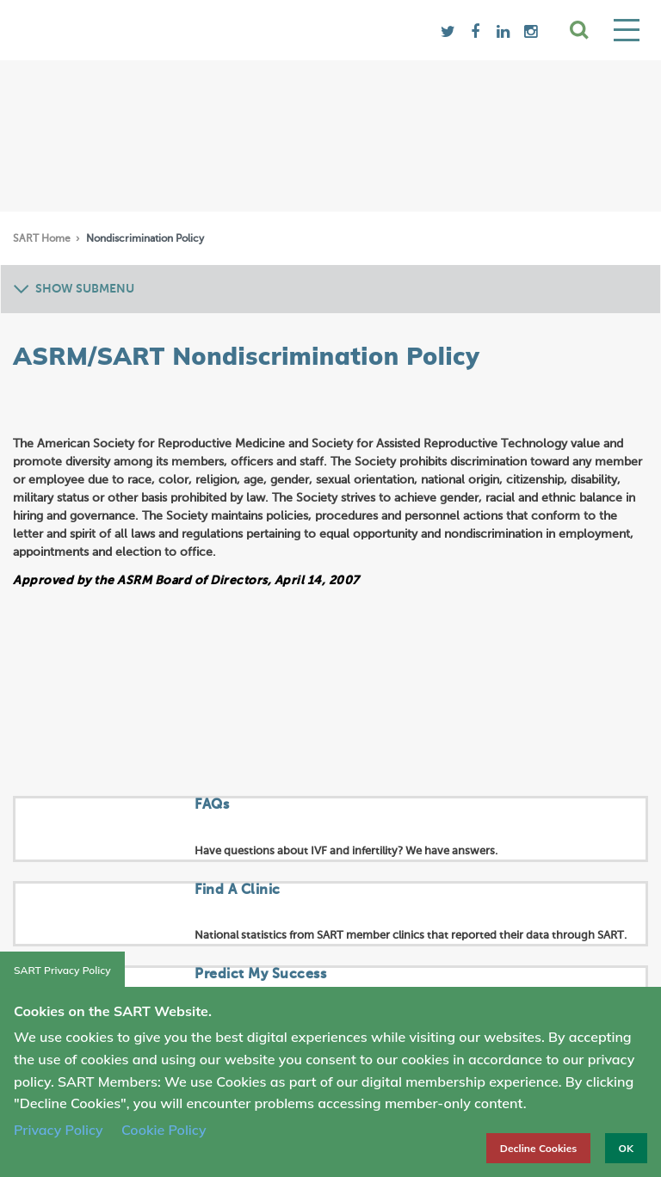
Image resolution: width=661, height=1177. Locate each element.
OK (626, 1148)
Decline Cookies (539, 1148)
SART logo (151, 30)
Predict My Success (260, 975)
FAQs (212, 805)
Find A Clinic (238, 890)
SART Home (43, 239)
